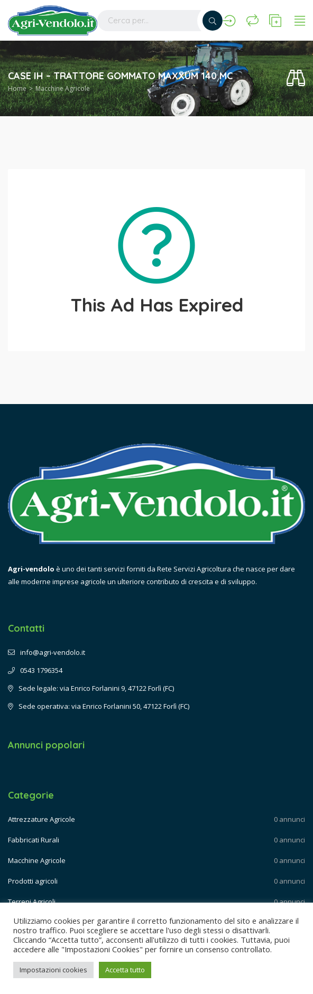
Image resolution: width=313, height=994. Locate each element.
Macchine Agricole (62, 88)
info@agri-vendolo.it (46, 652)
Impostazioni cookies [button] (53, 969)
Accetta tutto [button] (125, 969)
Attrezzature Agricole (41, 819)
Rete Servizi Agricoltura (194, 569)
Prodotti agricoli (33, 881)
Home (17, 88)
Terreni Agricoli (32, 901)
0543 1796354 (35, 670)
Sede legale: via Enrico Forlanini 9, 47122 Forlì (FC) (91, 688)
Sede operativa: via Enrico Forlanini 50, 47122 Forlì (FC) (98, 706)
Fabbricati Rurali (33, 840)
